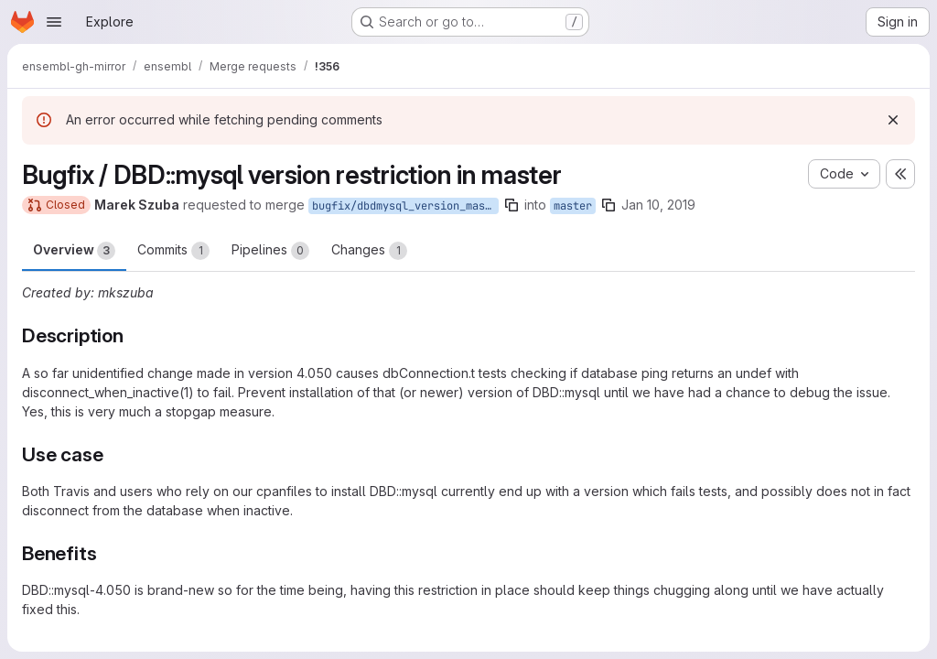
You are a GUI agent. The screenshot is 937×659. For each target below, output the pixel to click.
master (573, 206)
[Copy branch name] (511, 205)
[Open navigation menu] (54, 22)
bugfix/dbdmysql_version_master (405, 206)
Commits (173, 251)
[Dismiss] (893, 120)
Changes (369, 251)
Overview (74, 251)
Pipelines (270, 251)
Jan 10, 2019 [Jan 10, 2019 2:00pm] (658, 204)
